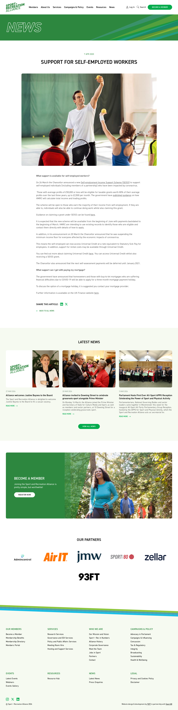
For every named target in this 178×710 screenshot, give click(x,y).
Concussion (135, 641)
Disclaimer (135, 682)
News (112, 7)
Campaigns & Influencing (141, 637)
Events (90, 7)
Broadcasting (136, 652)
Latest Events (12, 678)
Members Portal (13, 645)
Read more (12, 406)
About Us (45, 7)
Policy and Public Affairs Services (61, 641)
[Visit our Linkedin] (17, 699)
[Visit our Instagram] (7, 699)
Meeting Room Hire (55, 645)
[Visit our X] (12, 699)
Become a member (160, 7)
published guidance (122, 195)
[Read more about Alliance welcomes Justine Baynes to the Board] (32, 369)
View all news (89, 426)
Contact (92, 660)
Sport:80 (169, 704)
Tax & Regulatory (138, 645)
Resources (101, 7)
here (93, 214)
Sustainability (136, 656)
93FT (149, 704)
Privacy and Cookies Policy (142, 678)
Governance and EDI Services (60, 637)
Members (33, 7)
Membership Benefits (15, 637)
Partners (93, 656)
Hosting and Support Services (60, 649)
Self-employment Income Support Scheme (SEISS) (105, 182)
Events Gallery (12, 686)
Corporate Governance (98, 645)
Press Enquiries (96, 682)
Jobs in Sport (95, 652)
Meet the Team (95, 649)
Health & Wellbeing (139, 660)
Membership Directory (15, 641)
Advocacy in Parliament (141, 634)
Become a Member (14, 634)
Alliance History (96, 641)
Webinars (10, 682)
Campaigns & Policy (74, 7)
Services (57, 7)
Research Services (55, 634)
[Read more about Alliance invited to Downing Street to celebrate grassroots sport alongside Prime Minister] (89, 369)
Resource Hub (53, 678)
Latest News (94, 678)
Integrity (134, 649)
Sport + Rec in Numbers (99, 637)
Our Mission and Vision (99, 634)
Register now (24, 495)
